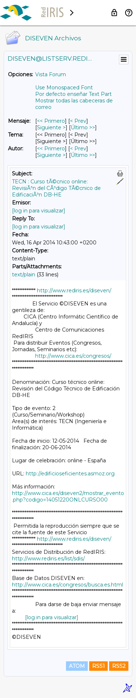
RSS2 (118, 666)
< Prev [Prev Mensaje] (78, 121)
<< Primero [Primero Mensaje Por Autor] (51, 148)
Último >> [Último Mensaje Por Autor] (83, 155)
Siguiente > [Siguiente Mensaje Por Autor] (51, 155)
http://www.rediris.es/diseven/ (74, 290)
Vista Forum (50, 74)
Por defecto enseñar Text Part (73, 94)
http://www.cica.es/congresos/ (73, 356)
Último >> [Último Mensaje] (83, 127)
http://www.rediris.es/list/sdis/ (48, 558)
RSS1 (98, 666)
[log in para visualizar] (38, 210)
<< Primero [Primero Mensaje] (51, 121)
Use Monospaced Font (64, 87)
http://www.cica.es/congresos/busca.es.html (67, 584)
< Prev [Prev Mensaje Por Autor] (78, 148)
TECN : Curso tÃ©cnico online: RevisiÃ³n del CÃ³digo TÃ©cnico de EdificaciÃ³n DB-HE (56, 188)
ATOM (77, 666)
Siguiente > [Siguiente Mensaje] (51, 127)
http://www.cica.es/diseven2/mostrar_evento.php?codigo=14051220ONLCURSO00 (68, 496)
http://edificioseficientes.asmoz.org (70, 473)
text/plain (23, 274)
